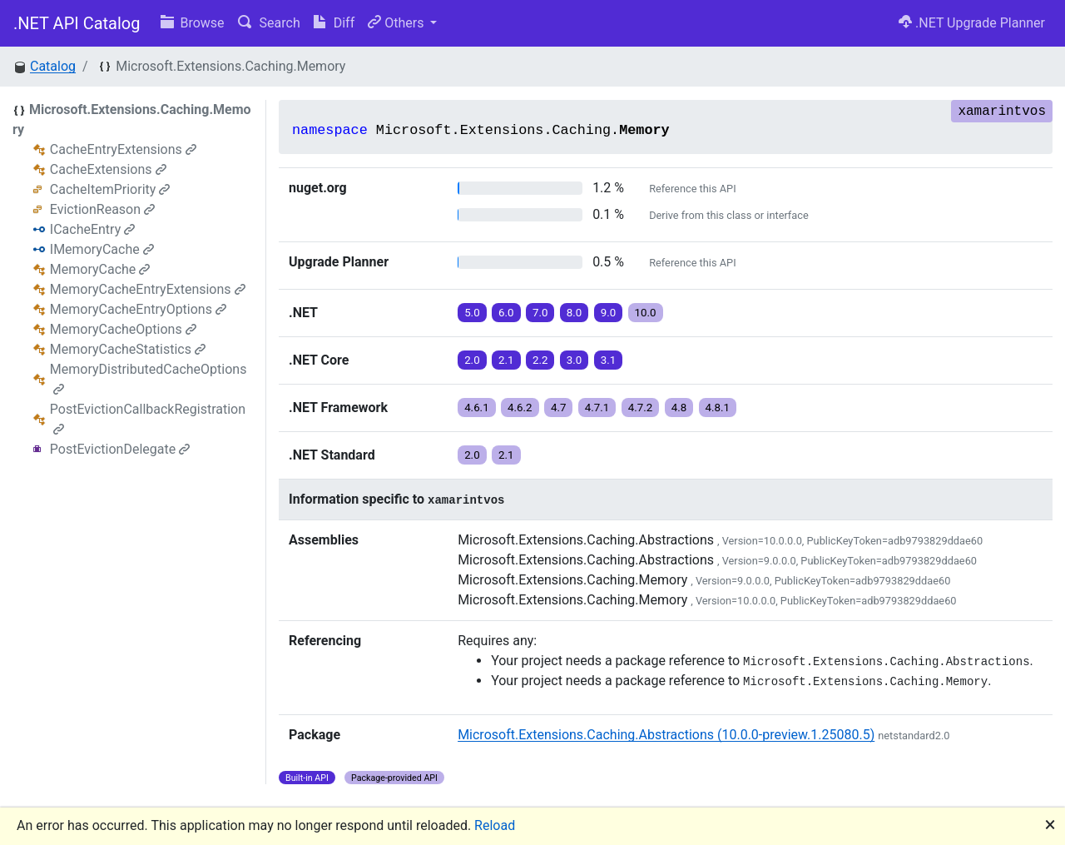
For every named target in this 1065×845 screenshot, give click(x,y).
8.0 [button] (574, 312)
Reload (494, 825)
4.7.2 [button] (640, 407)
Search (269, 23)
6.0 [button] (506, 312)
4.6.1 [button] (476, 407)
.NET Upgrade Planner (972, 23)
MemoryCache (100, 269)
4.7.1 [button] (597, 407)
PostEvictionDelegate (120, 449)
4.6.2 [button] (520, 407)
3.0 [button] (574, 360)
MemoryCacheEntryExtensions (147, 289)
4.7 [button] (559, 407)
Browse (193, 23)
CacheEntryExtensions (123, 149)
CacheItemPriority (110, 189)
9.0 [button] (609, 312)
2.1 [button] (506, 360)
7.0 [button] (540, 312)
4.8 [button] (679, 407)
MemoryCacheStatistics (128, 349)
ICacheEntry (92, 229)
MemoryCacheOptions (123, 329)
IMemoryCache (102, 249)
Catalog (53, 66)
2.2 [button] (540, 360)
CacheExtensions (108, 169)
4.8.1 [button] (718, 407)
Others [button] (397, 23)
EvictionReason (102, 209)
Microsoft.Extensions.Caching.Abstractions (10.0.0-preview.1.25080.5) (666, 735)
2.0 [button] (472, 360)
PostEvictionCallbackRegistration (147, 418)
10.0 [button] (645, 312)
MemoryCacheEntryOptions (138, 309)
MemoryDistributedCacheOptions (148, 378)
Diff (334, 23)
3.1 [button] (609, 360)
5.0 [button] (472, 312)
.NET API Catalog (77, 23)
